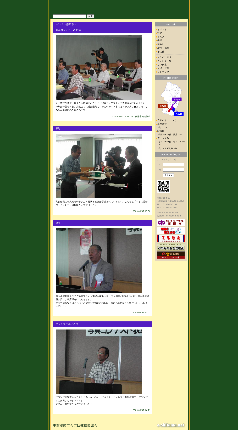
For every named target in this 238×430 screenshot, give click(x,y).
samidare (173, 212)
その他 (160, 51)
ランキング (163, 72)
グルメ (160, 37)
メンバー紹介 (164, 57)
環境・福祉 (163, 48)
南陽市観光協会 (142, 116)
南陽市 (70, 24)
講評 (58, 222)
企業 (159, 40)
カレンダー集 (164, 61)
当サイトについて (166, 120)
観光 (159, 33)
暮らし (160, 44)
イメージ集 (163, 68)
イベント (162, 29)
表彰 (58, 128)
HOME (59, 24)
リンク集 (162, 64)
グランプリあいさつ (67, 324)
